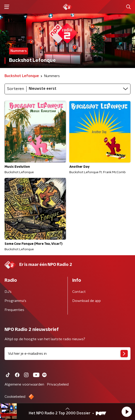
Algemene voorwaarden (24, 384)
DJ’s (8, 292)
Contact (79, 292)
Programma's (15, 301)
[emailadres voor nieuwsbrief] (67, 353)
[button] (126, 411)
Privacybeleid (58, 384)
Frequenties (14, 310)
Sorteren (15, 89)
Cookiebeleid (15, 396)
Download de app (86, 301)
